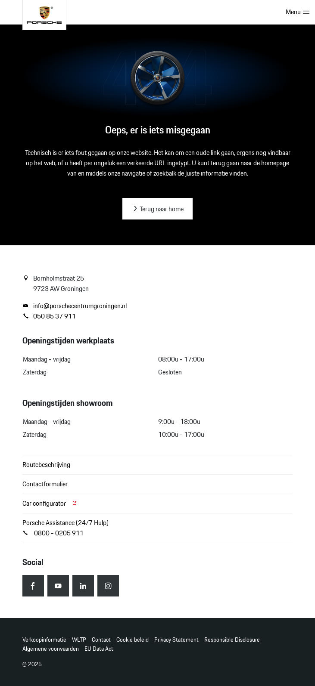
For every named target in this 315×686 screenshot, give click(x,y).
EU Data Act (98, 648)
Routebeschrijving (46, 464)
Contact (101, 639)
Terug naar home (157, 209)
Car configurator (50, 503)
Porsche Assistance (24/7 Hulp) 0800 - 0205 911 (65, 527)
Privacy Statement (176, 639)
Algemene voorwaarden (50, 648)
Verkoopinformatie (44, 639)
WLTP (79, 639)
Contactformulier (45, 484)
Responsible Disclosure (232, 639)
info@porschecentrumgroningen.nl (74, 306)
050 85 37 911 (49, 316)
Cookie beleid (132, 639)
